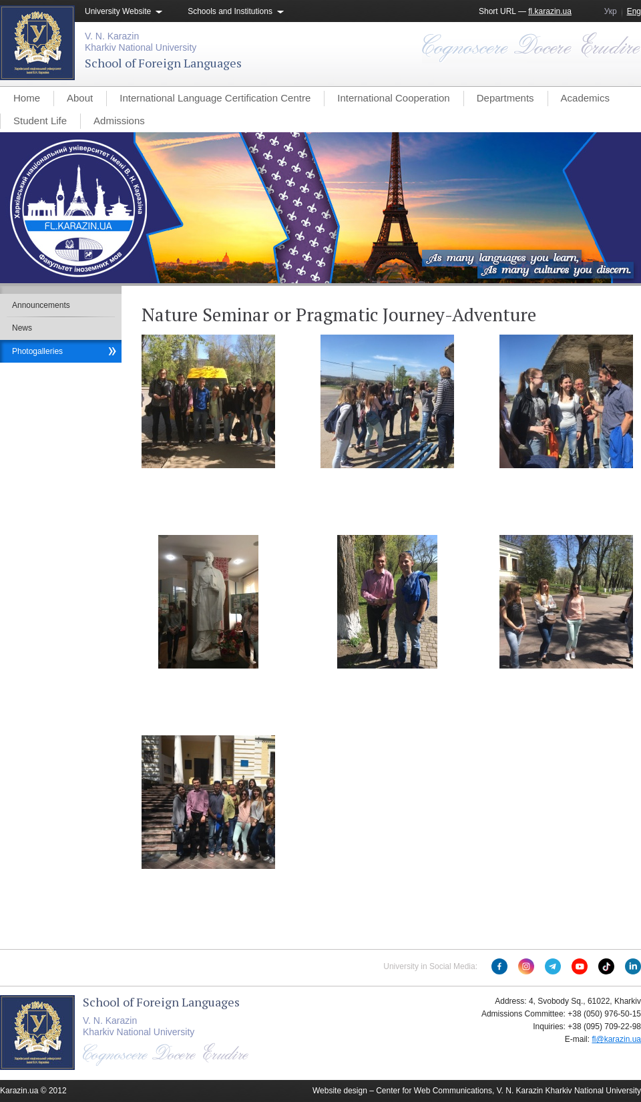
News (22, 328)
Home (26, 98)
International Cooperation (393, 98)
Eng (634, 11)
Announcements (41, 305)
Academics (585, 98)
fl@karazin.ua (616, 1039)
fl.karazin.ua (550, 11)
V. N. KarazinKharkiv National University (140, 42)
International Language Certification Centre (215, 98)
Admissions (119, 120)
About (80, 98)
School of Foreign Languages (163, 63)
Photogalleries (37, 351)
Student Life (40, 120)
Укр (610, 11)
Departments (505, 98)
